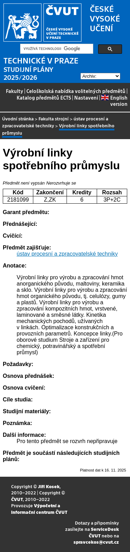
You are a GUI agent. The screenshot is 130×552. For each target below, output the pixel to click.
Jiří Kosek (49, 486)
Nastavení (86, 97)
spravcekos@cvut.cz (96, 541)
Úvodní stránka (18, 118)
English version (114, 100)
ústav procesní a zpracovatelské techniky (67, 254)
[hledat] (56, 49)
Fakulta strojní (53, 118)
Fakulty (14, 91)
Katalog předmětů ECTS (44, 97)
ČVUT (17, 499)
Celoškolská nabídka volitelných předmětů (75, 91)
